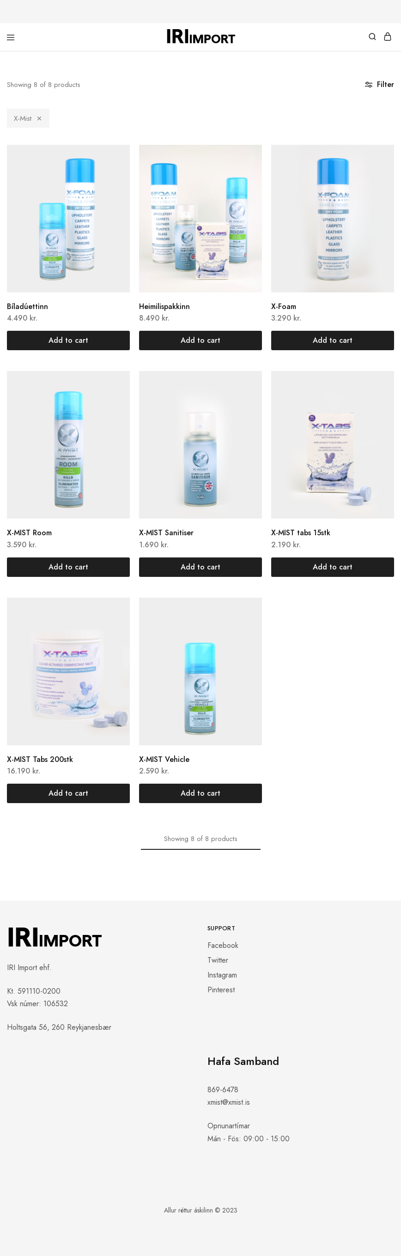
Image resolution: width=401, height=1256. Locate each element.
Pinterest (221, 989)
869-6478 (222, 1089)
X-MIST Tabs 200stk (40, 759)
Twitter (217, 960)
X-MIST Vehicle (164, 759)
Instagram (222, 975)
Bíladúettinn (27, 306)
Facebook (222, 945)
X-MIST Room (29, 532)
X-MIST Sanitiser (166, 532)
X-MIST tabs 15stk (300, 532)
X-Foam (283, 306)
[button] (68, 340)
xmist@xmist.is (228, 1102)
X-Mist (28, 118)
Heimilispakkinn (164, 306)
